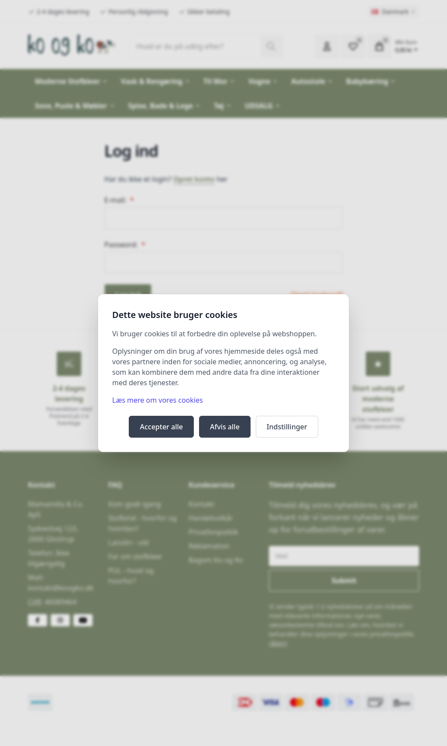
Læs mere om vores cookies (157, 400)
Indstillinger (287, 427)
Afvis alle (225, 427)
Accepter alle (161, 427)
